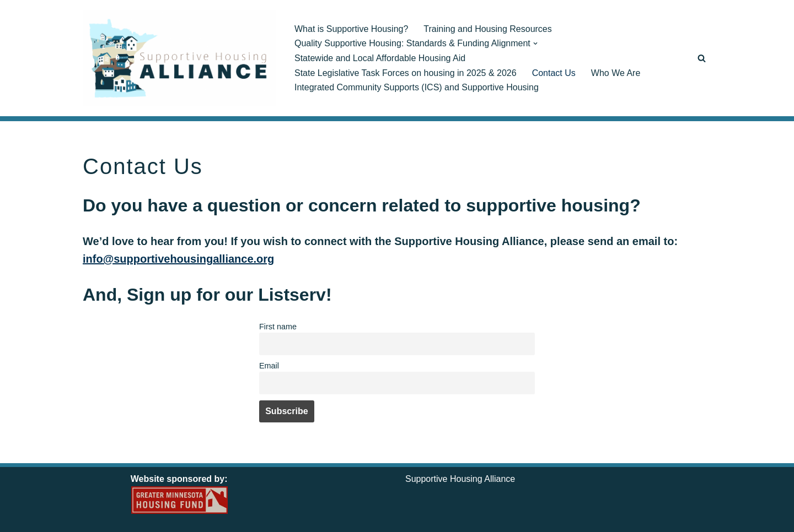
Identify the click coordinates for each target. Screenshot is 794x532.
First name (278, 326)
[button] (535, 43)
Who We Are (616, 73)
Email (269, 365)
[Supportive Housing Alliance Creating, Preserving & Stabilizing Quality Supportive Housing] (179, 58)
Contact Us (554, 73)
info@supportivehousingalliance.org (178, 259)
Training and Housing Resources (487, 29)
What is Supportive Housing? (351, 29)
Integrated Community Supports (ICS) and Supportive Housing (416, 87)
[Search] (702, 58)
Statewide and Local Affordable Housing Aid (379, 58)
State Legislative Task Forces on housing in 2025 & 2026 (405, 73)
